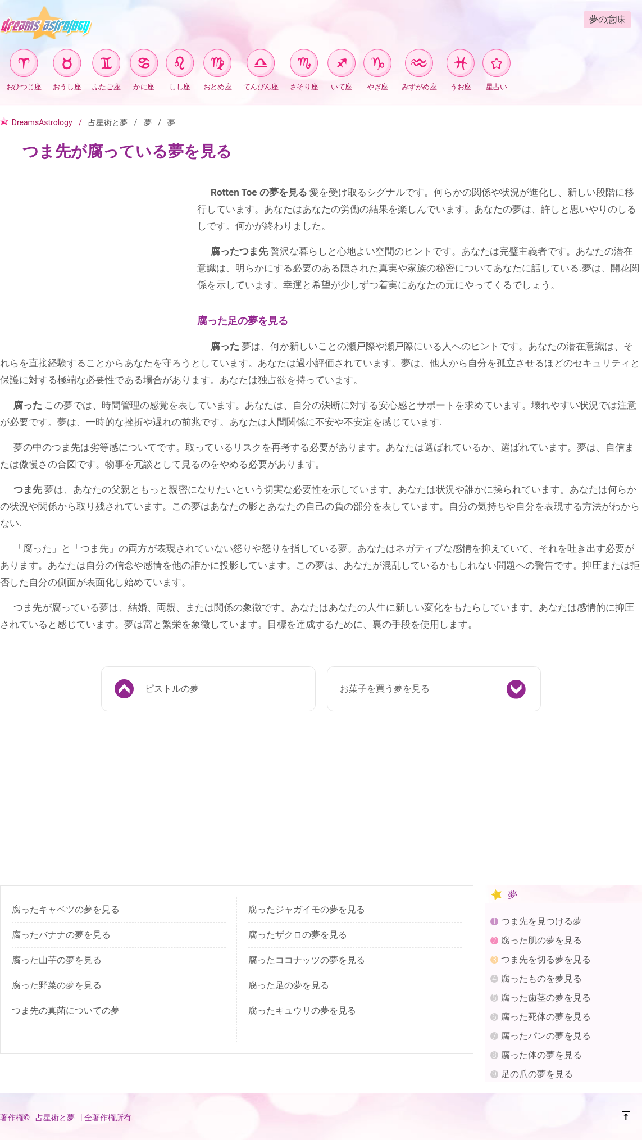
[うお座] (461, 65)
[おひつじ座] (23, 65)
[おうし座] (67, 65)
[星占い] (496, 65)
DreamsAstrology (42, 122)
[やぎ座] (377, 65)
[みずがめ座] (419, 65)
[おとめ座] (217, 65)
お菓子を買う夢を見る (385, 688)
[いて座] (341, 65)
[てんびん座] (260, 65)
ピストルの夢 (172, 688)
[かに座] (144, 65)
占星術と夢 (108, 122)
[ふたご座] (106, 65)
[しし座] (180, 65)
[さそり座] (304, 65)
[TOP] (626, 1117)
